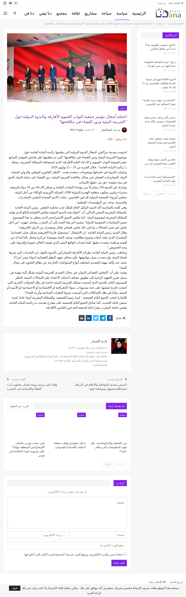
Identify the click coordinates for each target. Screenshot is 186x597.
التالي (107, 464)
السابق (120, 464)
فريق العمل (176, 582)
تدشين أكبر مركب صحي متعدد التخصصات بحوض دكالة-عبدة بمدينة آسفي (160, 121)
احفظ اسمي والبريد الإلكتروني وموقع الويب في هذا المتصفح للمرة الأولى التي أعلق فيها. (73, 554)
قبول (14, 588)
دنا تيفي (45, 13)
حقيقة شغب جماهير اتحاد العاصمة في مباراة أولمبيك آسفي (161, 142)
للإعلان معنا (176, 3)
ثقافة (75, 13)
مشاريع (91, 13)
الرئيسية (139, 13)
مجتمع (61, 13)
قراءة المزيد (94, 593)
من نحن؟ (161, 3)
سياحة (106, 13)
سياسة (121, 13)
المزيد (29, 13)
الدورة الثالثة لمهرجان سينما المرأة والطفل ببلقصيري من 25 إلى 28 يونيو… (159, 83)
